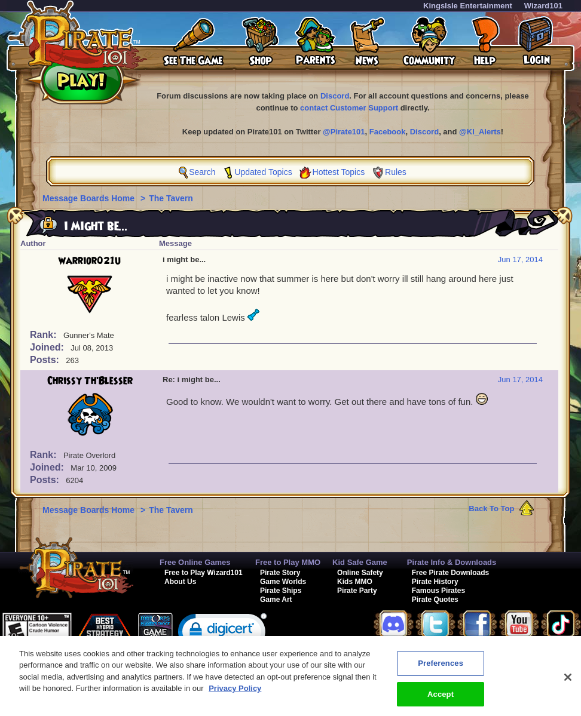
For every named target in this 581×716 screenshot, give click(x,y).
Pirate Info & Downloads (452, 562)
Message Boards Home (89, 198)
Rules (395, 172)
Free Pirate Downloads (450, 573)
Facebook (387, 131)
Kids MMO (354, 581)
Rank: (44, 335)
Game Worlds (283, 581)
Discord (334, 95)
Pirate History (435, 581)
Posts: (46, 360)
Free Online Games (195, 562)
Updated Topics (263, 172)
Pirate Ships (280, 590)
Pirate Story (280, 573)
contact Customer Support (349, 107)
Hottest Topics (339, 172)
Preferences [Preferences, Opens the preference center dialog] (440, 669)
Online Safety (360, 573)
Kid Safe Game (359, 562)
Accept (440, 700)
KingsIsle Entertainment (467, 5)
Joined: (48, 347)
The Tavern (171, 198)
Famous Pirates (438, 590)
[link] (222, 634)
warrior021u (90, 261)
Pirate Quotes (435, 599)
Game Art (276, 599)
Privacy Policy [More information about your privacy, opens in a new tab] (235, 694)
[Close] (568, 683)
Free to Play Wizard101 (203, 573)
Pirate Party (357, 590)
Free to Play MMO (287, 562)
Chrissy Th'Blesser (90, 381)
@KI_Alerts (480, 131)
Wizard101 (543, 5)
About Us (180, 581)
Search (202, 172)
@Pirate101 (344, 131)
